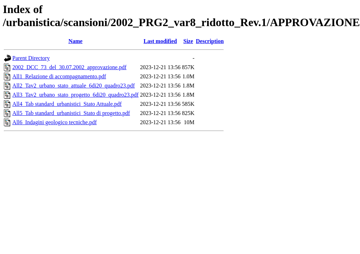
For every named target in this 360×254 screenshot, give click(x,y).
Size (188, 41)
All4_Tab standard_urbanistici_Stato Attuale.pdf (67, 104)
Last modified (160, 41)
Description (210, 41)
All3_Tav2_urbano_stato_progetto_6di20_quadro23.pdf (75, 95)
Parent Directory (31, 58)
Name (75, 41)
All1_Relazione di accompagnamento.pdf (59, 76)
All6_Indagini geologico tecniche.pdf (54, 122)
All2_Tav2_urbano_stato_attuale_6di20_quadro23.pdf (73, 86)
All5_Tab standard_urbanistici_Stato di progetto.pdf (71, 113)
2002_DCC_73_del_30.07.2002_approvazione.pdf (69, 67)
